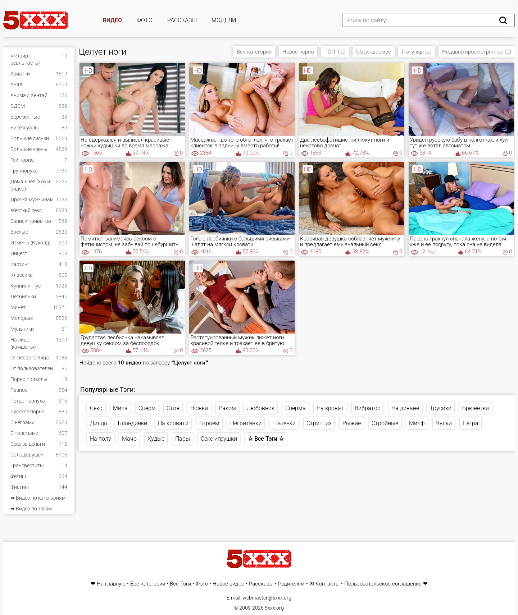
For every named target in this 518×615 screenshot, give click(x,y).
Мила (120, 408)
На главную (111, 584)
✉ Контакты (324, 584)
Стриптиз (319, 423)
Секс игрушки (219, 438)
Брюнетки (475, 408)
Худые (155, 438)
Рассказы (182, 20)
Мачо (129, 438)
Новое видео (228, 584)
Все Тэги (180, 584)
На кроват (330, 408)
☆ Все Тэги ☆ (266, 438)
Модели (224, 20)
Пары (182, 438)
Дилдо (98, 423)
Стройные (385, 423)
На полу (100, 438)
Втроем (209, 423)
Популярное (416, 52)
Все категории (254, 52)
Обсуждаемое (373, 52)
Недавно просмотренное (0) (476, 52)
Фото (145, 20)
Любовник (260, 408)
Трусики (440, 408)
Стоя (173, 408)
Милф (417, 423)
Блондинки (132, 423)
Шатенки (284, 423)
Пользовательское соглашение (383, 584)
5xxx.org (274, 608)
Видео (112, 20)
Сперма (295, 408)
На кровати (173, 423)
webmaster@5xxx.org (266, 598)
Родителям (291, 584)
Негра (470, 423)
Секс (96, 408)
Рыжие (351, 423)
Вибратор (368, 408)
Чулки (444, 423)
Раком (227, 408)
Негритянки (246, 423)
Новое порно (298, 52)
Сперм (147, 408)
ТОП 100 (334, 52)
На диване (405, 408)
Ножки (199, 408)
